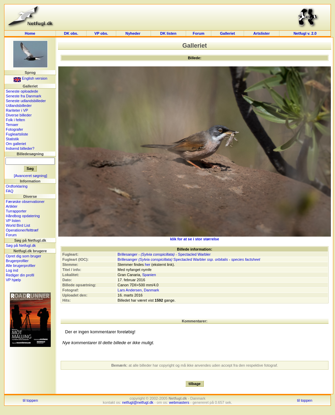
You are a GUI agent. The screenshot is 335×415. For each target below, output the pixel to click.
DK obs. (71, 33)
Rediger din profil (20, 275)
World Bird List (18, 225)
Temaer (12, 125)
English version (30, 78)
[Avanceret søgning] (30, 176)
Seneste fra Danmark (23, 96)
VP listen (13, 221)
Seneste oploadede (22, 91)
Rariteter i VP (17, 110)
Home (30, 33)
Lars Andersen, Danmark (138, 290)
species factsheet (245, 259)
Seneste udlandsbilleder (26, 101)
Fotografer (14, 129)
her (147, 264)
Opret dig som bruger (23, 256)
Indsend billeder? (20, 148)
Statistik (12, 139)
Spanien (149, 275)
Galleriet (227, 33)
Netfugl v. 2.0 (305, 33)
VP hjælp (13, 280)
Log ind (12, 270)
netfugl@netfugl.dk (137, 402)
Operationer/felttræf (22, 230)
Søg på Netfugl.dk (21, 245)
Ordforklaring (17, 186)
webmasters (179, 402)
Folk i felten (15, 120)
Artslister (261, 33)
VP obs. (101, 33)
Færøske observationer (25, 201)
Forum (198, 33)
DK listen (168, 33)
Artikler (11, 206)
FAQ (9, 191)
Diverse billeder (19, 115)
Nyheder (133, 33)
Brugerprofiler (17, 261)
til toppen (30, 400)
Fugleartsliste (17, 134)
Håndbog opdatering (23, 216)
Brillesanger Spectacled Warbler (162, 259)
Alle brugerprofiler (20, 266)
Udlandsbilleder (19, 105)
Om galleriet (16, 144)
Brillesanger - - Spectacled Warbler (164, 254)
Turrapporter (16, 211)
